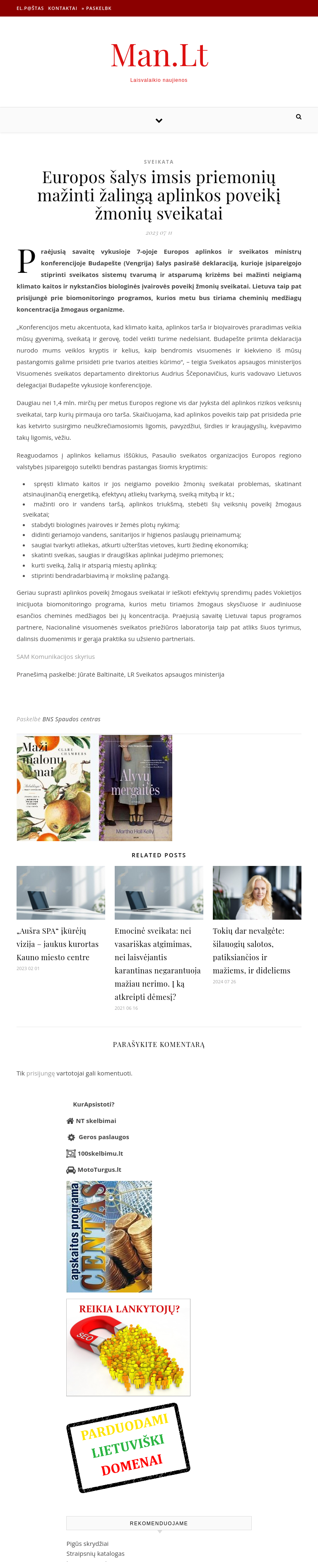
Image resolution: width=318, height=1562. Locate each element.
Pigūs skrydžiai (87, 1543)
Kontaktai (62, 8)
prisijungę (40, 1073)
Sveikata (159, 161)
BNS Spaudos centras (71, 719)
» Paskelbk (96, 8)
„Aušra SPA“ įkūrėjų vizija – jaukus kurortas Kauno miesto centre (58, 944)
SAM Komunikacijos (56, 656)
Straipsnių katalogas (95, 1553)
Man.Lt (159, 53)
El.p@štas (30, 8)
